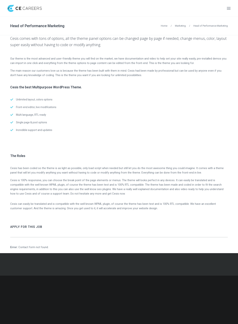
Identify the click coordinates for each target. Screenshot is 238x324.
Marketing (180, 25)
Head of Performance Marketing (37, 26)
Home (164, 25)
